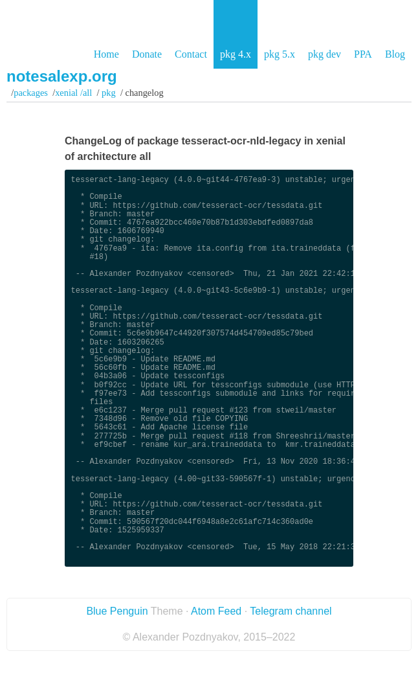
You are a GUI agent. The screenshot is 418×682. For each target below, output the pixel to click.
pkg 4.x (235, 54)
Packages (31, 92)
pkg (109, 92)
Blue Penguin (117, 611)
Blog (395, 54)
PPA (363, 54)
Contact (191, 54)
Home (106, 54)
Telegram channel (290, 611)
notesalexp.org (61, 76)
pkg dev (324, 54)
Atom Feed (216, 611)
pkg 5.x (279, 54)
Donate (147, 54)
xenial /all (73, 92)
